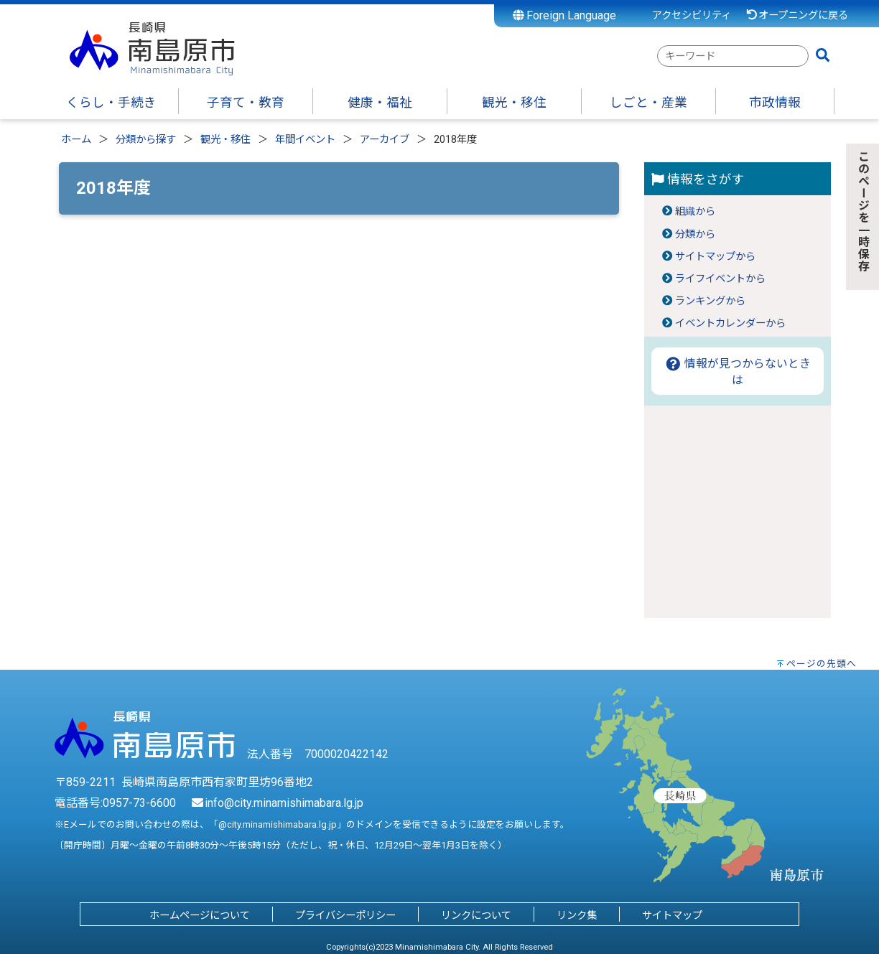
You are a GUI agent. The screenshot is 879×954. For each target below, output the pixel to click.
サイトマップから (715, 257)
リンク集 (577, 915)
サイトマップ (672, 915)
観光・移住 (225, 140)
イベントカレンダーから (730, 323)
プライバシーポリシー (345, 915)
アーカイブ (384, 140)
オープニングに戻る (796, 15)
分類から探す (146, 140)
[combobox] (733, 56)
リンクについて (476, 915)
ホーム (76, 140)
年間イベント (305, 140)
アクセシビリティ (691, 15)
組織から (695, 211)
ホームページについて (199, 915)
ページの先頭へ (821, 663)
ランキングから (710, 301)
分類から (695, 234)
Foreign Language (565, 15)
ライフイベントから (720, 279)
